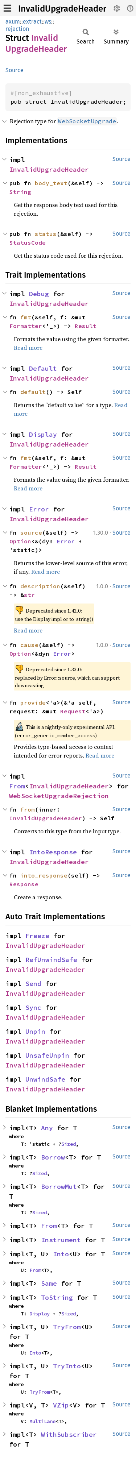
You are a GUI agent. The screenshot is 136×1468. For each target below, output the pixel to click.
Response (23, 884)
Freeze (37, 936)
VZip (61, 1405)
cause (29, 644)
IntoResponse (53, 852)
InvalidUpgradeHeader (62, 9)
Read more (28, 348)
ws (48, 21)
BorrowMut (59, 1186)
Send (33, 983)
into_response (43, 875)
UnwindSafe (45, 1079)
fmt (25, 317)
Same (49, 1283)
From (17, 786)
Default (43, 368)
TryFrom (67, 1327)
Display (43, 434)
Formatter (25, 325)
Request (73, 711)
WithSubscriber (69, 1434)
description (40, 586)
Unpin (35, 1031)
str (29, 594)
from (27, 809)
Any (47, 1128)
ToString (57, 1297)
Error (39, 509)
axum (12, 21)
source (31, 532)
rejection (17, 28)
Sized (68, 1144)
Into (61, 1254)
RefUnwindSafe (51, 959)
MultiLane (42, 1421)
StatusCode (27, 242)
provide (33, 702)
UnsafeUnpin (47, 1055)
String (20, 191)
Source (14, 70)
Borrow (53, 1157)
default (33, 391)
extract (32, 21)
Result (85, 325)
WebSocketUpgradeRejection (59, 796)
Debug (39, 294)
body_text (51, 183)
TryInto (67, 1366)
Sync (33, 1007)
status (46, 233)
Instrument (61, 1240)
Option (20, 541)
